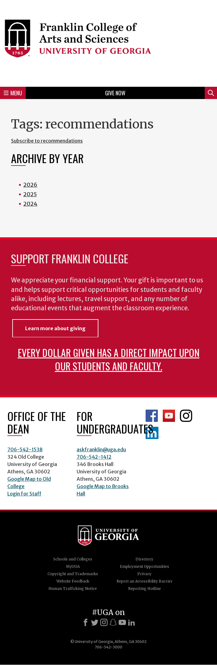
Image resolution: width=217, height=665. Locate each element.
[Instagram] (104, 622)
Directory (144, 559)
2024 (30, 203)
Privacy (144, 573)
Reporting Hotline (144, 588)
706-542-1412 (94, 457)
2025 (30, 194)
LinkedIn (153, 433)
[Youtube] (122, 622)
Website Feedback (72, 581)
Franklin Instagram (186, 416)
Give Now (115, 93)
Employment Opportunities (144, 566)
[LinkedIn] (131, 622)
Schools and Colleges (72, 559)
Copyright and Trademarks (73, 573)
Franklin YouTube (169, 416)
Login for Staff (24, 494)
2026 (30, 184)
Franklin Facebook (152, 416)
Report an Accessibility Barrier (144, 581)
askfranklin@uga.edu (101, 449)
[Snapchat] (113, 622)
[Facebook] (85, 622)
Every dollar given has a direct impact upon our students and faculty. (109, 359)
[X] (94, 622)
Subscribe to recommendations (47, 141)
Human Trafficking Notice (72, 588)
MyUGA (73, 566)
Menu (13, 93)
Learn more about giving (55, 328)
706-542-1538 (25, 449)
